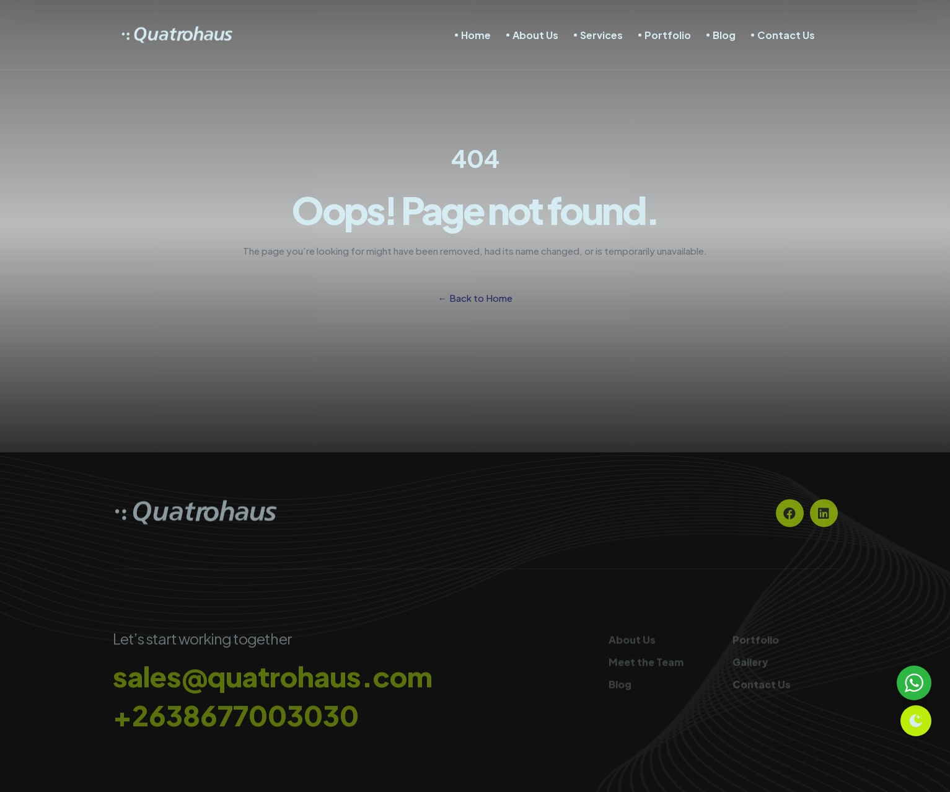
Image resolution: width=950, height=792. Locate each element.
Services (601, 35)
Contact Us (786, 35)
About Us (535, 35)
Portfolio (667, 35)
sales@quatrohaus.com (273, 680)
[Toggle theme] (915, 720)
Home (476, 35)
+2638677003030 (236, 719)
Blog (724, 35)
